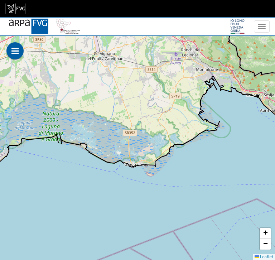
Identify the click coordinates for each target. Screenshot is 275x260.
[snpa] (68, 22)
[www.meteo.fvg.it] (28, 22)
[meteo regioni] (2, 26)
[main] (15, 8)
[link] (15, 8)
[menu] (262, 26)
